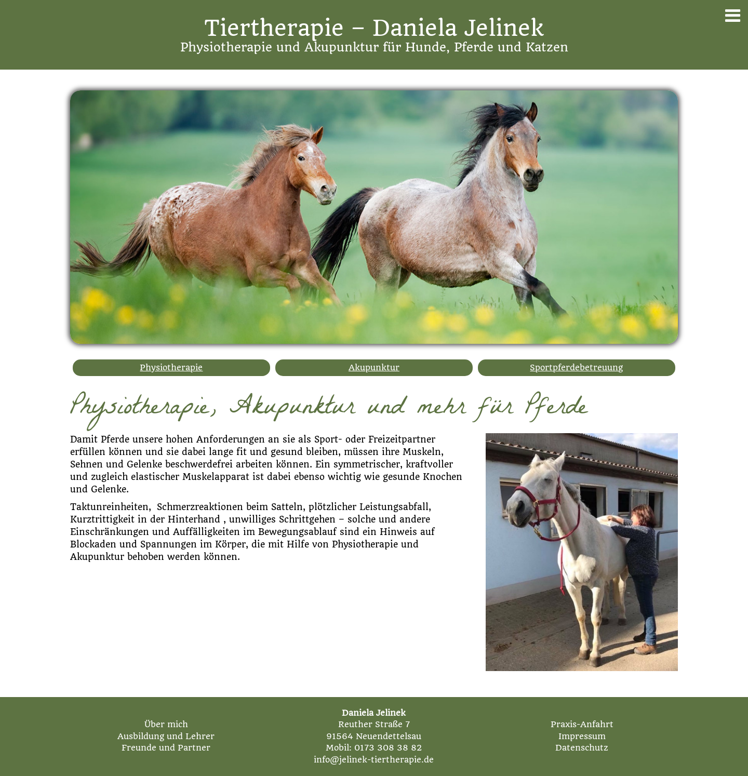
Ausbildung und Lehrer (166, 736)
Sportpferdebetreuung (576, 367)
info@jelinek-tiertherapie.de (374, 760)
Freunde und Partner (166, 748)
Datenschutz (581, 748)
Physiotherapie (171, 367)
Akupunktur (374, 367)
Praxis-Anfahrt (582, 724)
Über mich (166, 724)
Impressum (582, 736)
